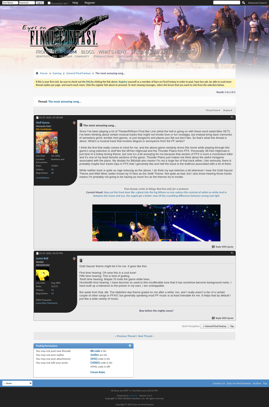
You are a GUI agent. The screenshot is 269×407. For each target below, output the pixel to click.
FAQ (54, 56)
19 (52, 293)
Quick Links (125, 56)
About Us (163, 52)
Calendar (65, 56)
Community (81, 56)
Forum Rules (98, 372)
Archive (257, 383)
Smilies (95, 354)
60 (52, 169)
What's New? (112, 52)
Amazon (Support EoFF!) (153, 56)
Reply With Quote (222, 246)
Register (90, 2)
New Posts (43, 56)
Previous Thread (126, 336)
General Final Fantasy (78, 73)
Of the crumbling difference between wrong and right (189, 195)
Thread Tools (212, 110)
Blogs (87, 52)
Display (226, 110)
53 (52, 290)
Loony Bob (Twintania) (46, 303)
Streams (140, 52)
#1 (232, 117)
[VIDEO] (95, 362)
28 (52, 173)
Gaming (57, 73)
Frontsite (46, 52)
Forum (68, 52)
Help (75, 2)
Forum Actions (103, 56)
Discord (187, 52)
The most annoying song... (64, 101)
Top (232, 326)
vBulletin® (134, 395)
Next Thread (145, 336)
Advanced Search (257, 3)
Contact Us (219, 383)
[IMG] (94, 358)
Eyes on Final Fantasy (239, 383)
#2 (232, 252)
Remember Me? (58, 3)
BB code (95, 351)
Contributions (42, 177)
